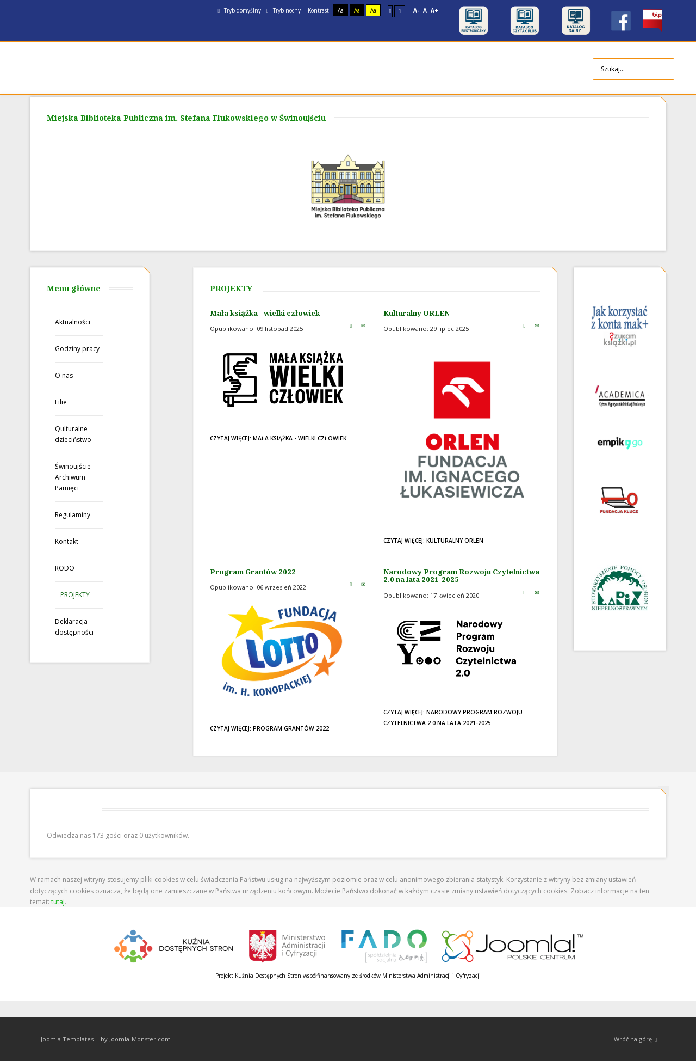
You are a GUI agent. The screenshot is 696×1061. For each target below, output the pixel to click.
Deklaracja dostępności (74, 627)
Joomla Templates (67, 1039)
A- (416, 10)
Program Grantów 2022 (253, 572)
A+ (434, 10)
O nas (64, 375)
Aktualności (72, 322)
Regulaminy (72, 514)
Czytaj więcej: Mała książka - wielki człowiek (278, 438)
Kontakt (66, 541)
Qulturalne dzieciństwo (73, 434)
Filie (61, 402)
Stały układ (390, 11)
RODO (64, 568)
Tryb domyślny (239, 10)
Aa (341, 10)
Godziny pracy (77, 348)
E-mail (363, 325)
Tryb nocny (283, 10)
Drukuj (351, 325)
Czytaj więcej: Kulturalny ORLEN (433, 540)
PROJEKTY (75, 594)
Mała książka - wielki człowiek (265, 313)
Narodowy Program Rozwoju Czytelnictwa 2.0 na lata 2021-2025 (461, 576)
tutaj (58, 901)
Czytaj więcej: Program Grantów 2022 (269, 728)
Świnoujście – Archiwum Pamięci (75, 477)
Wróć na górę (635, 1039)
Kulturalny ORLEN (416, 313)
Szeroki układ (399, 11)
